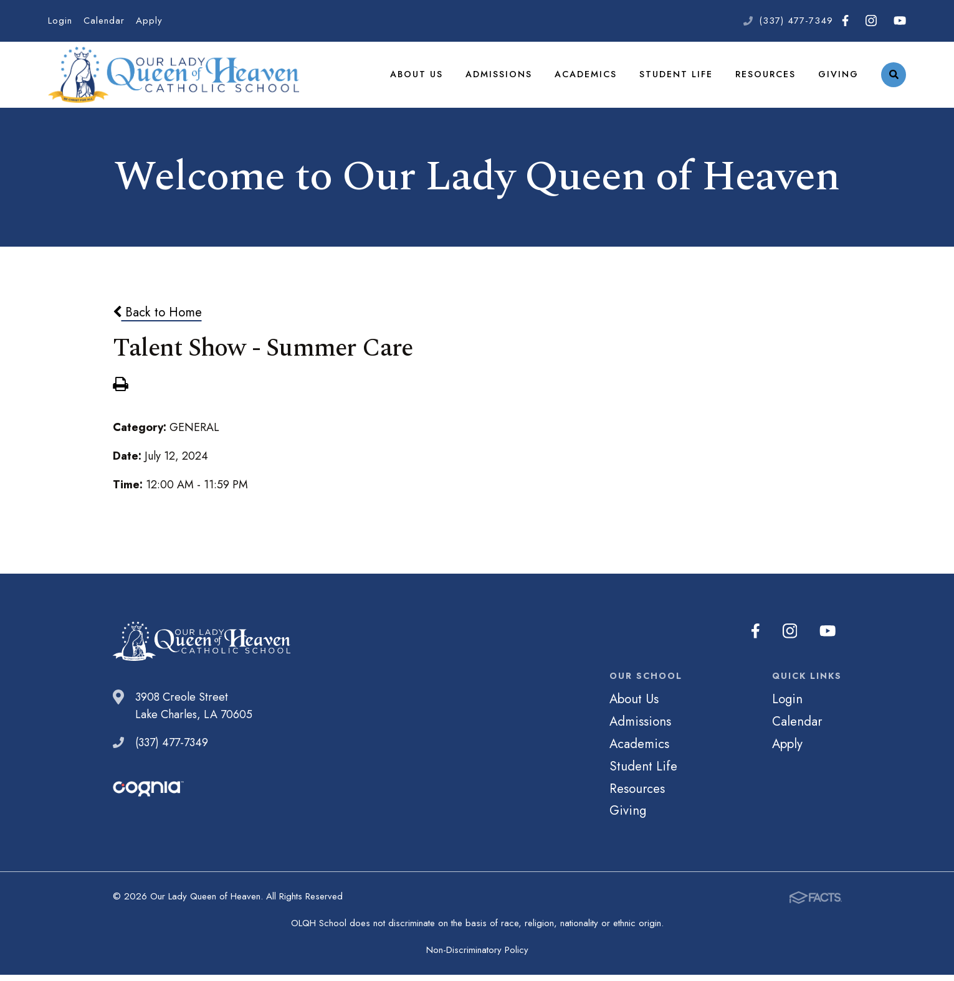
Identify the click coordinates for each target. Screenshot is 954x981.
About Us (416, 77)
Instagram (871, 20)
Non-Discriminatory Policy (477, 956)
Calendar (104, 20)
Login (60, 20)
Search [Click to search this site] (894, 78)
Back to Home (157, 318)
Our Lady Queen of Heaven (173, 78)
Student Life (676, 77)
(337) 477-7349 (796, 20)
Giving (838, 77)
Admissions (498, 77)
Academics (586, 77)
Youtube (900, 20)
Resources (765, 77)
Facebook (845, 20)
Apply (149, 20)
